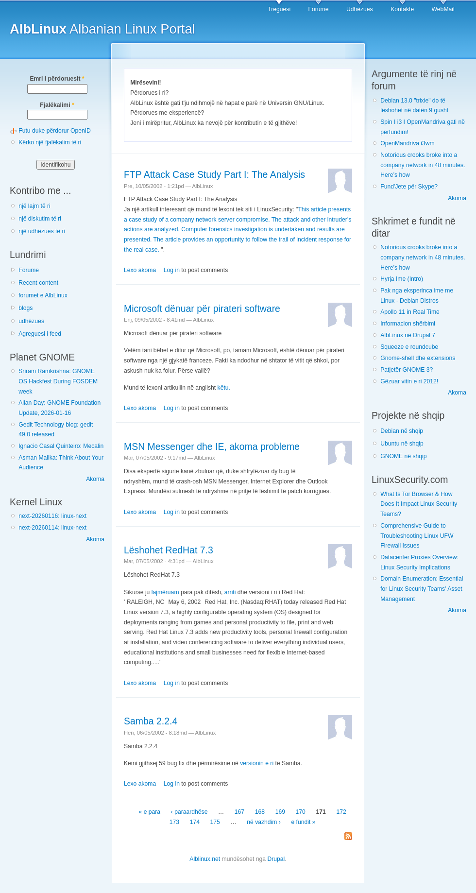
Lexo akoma (140, 270)
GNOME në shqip (403, 456)
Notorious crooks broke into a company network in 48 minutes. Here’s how (422, 165)
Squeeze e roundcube (409, 346)
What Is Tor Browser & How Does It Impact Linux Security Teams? (418, 504)
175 (215, 822)
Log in (172, 270)
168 (260, 811)
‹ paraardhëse (189, 811)
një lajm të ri (34, 206)
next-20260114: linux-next (52, 527)
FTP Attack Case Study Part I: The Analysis (214, 174)
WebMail (443, 9)
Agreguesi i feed (39, 333)
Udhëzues (359, 9)
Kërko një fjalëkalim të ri (49, 142)
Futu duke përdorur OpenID (54, 130)
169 (280, 811)
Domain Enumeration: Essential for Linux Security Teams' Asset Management (421, 588)
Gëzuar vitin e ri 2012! (409, 381)
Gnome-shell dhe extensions (417, 358)
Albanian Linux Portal (102, 28)
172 (341, 811)
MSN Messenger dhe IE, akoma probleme (212, 446)
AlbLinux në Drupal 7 (407, 335)
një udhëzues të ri (41, 231)
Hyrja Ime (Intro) (401, 278)
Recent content (38, 282)
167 (239, 811)
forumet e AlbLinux (43, 295)
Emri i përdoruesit (57, 78)
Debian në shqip (401, 431)
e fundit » (303, 822)
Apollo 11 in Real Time (410, 312)
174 (195, 822)
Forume (318, 9)
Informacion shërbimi (407, 323)
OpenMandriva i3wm (407, 143)
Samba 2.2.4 (150, 721)
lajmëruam (165, 592)
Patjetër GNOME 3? (406, 369)
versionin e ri (256, 763)
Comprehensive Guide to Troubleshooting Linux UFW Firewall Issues (416, 535)
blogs (25, 308)
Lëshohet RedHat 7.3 (168, 550)
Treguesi (279, 9)
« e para (150, 811)
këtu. (224, 387)
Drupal (276, 859)
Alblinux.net (204, 859)
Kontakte (402, 9)
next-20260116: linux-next (52, 516)
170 (301, 811)
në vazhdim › (264, 822)
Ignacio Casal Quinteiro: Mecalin (60, 446)
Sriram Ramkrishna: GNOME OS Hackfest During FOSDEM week (58, 381)
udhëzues (31, 321)
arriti (230, 592)
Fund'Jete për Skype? (409, 186)
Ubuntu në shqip (402, 443)
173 (174, 822)
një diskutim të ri (39, 218)
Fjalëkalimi (57, 105)
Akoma (95, 479)
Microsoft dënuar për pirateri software (202, 308)
